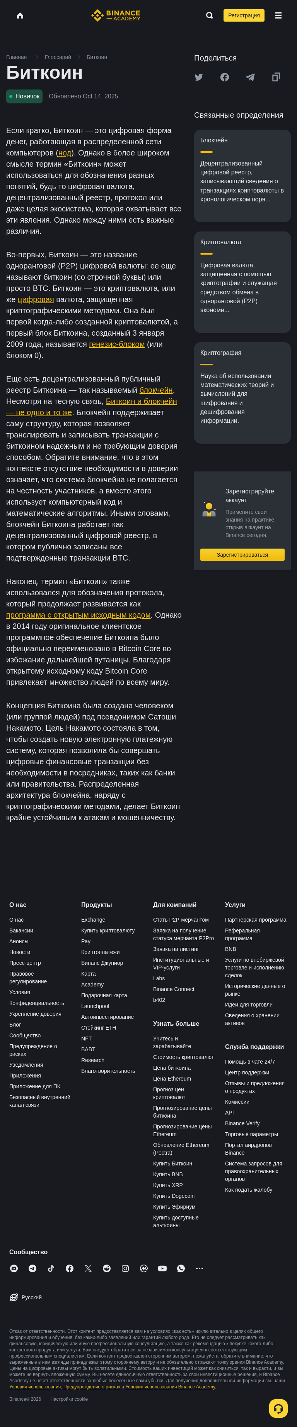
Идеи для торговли (249, 1004)
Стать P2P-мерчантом (181, 920)
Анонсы (19, 941)
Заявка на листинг (176, 949)
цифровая (36, 299)
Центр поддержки (247, 1072)
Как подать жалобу (248, 1190)
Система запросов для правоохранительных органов (253, 1171)
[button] (278, 15)
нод (64, 153)
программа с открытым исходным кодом (78, 615)
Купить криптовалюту (108, 930)
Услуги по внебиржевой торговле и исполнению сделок (254, 967)
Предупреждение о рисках (91, 1387)
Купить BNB (168, 1174)
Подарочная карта (104, 995)
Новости (19, 952)
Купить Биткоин (172, 1163)
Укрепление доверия (35, 1014)
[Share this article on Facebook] (224, 77)
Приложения (25, 1075)
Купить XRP (168, 1185)
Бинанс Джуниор (102, 963)
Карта (88, 974)
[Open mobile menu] (278, 15)
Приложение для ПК (34, 1086)
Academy (92, 984)
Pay (85, 941)
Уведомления (26, 1065)
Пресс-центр (25, 963)
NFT (86, 1038)
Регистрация (244, 15)
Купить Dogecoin (174, 1196)
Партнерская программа (256, 920)
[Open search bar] (207, 15)
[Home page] (115, 15)
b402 (159, 1000)
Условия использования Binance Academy (170, 1387)
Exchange (93, 920)
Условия (19, 992)
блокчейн (156, 390)
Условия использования (35, 1387)
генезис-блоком (117, 344)
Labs (159, 978)
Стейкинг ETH (98, 1028)
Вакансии (21, 930)
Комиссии (237, 1102)
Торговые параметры (251, 1134)
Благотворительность (108, 1071)
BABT (88, 1049)
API (229, 1113)
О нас (16, 920)
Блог (15, 1025)
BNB (230, 949)
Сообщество (25, 1035)
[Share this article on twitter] (198, 77)
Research (92, 1060)
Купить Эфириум (174, 1207)
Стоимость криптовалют (183, 1057)
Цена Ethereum (172, 1079)
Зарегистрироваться (242, 555)
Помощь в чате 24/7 (250, 1062)
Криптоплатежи (100, 952)
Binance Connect (174, 989)
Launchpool (95, 1006)
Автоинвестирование (107, 1017)
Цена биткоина (172, 1068)
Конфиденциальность (36, 1003)
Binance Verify (242, 1123)
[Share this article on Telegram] (250, 77)
